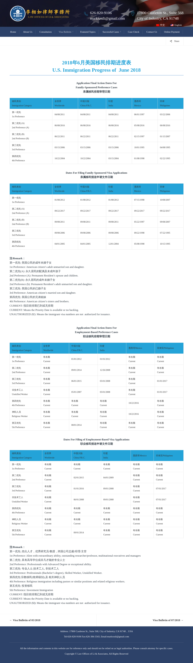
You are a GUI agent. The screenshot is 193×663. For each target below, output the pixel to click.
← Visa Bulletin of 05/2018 (25, 620)
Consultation (45, 32)
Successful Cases (110, 32)
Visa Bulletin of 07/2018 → (168, 620)
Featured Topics (87, 32)
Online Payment (172, 32)
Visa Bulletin (65, 32)
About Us (27, 32)
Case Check (133, 32)
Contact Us (151, 32)
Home (13, 32)
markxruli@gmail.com (107, 18)
